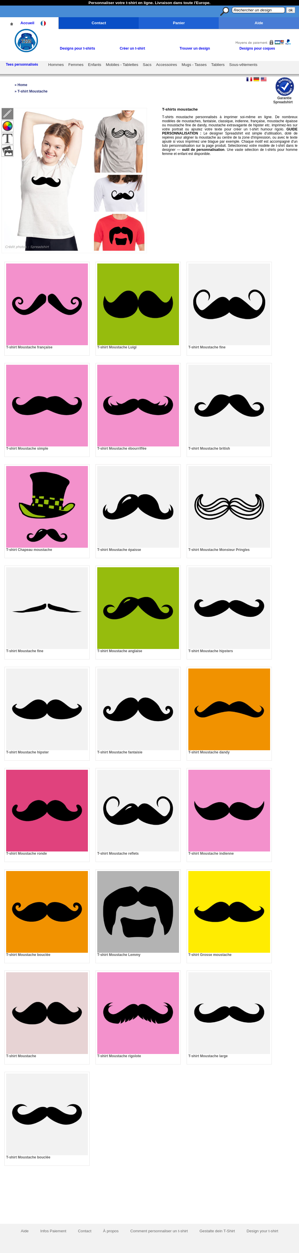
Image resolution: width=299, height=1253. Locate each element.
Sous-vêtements (243, 64)
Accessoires (166, 64)
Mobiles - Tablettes (122, 64)
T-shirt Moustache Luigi (117, 347)
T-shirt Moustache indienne (211, 853)
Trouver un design (195, 48)
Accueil (27, 23)
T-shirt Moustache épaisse (119, 550)
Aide (259, 23)
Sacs (147, 64)
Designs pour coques (257, 48)
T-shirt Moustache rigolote (119, 1056)
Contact (99, 23)
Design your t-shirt (262, 1231)
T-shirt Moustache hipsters (210, 651)
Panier (179, 23)
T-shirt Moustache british (209, 448)
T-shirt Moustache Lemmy (118, 955)
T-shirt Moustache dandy (209, 752)
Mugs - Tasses (194, 64)
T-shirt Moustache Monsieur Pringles (219, 550)
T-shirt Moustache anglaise (119, 651)
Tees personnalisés (22, 64)
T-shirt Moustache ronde (26, 853)
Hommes (56, 64)
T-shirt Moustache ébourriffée (122, 448)
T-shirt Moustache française (29, 347)
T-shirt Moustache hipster (27, 752)
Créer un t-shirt (132, 48)
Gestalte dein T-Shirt (217, 1231)
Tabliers (218, 64)
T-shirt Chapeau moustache (29, 550)
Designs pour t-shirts (77, 48)
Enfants (94, 64)
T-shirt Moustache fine (206, 347)
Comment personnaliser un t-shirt (159, 1231)
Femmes (76, 64)
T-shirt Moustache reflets (118, 853)
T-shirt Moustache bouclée (28, 955)
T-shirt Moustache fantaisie (119, 752)
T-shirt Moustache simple (27, 448)
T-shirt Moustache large (208, 1056)
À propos (111, 1231)
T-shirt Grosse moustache (210, 955)
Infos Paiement (53, 1231)
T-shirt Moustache (21, 1056)
